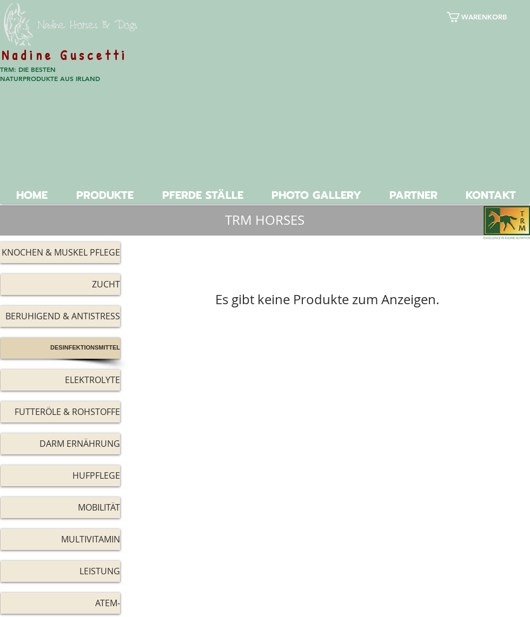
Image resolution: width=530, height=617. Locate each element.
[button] (484, 17)
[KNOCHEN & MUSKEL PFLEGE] (60, 252)
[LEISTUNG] (60, 571)
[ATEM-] (60, 603)
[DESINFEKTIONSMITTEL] (60, 348)
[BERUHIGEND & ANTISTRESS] (60, 316)
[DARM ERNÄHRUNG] (60, 443)
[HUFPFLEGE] (60, 475)
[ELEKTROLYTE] (60, 380)
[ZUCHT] (60, 284)
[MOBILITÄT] (60, 507)
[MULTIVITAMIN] (60, 539)
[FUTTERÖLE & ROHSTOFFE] (60, 411)
